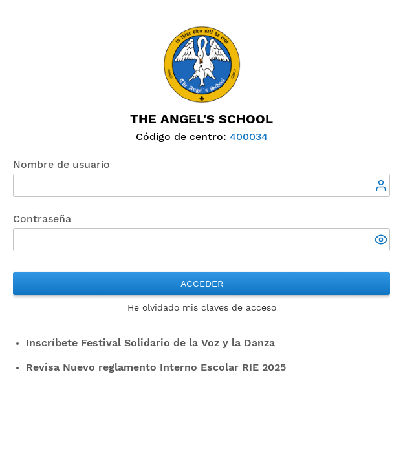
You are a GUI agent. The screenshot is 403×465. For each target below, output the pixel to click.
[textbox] (201, 185)
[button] (382, 241)
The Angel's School (201, 119)
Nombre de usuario (61, 164)
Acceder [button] (201, 283)
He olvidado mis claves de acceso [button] (201, 307)
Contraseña (42, 218)
